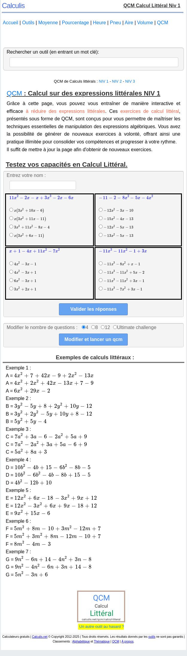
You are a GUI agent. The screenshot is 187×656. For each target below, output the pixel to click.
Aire (129, 22)
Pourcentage (75, 22)
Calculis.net (40, 636)
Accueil (10, 22)
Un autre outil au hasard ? (101, 626)
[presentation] (41, 197)
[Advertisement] (93, 36)
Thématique (102, 641)
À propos (127, 641)
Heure (99, 22)
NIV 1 (104, 81)
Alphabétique (81, 641)
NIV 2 (117, 81)
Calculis (13, 5)
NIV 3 (130, 81)
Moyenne (48, 22)
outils (151, 636)
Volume (145, 22)
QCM (162, 22)
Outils (28, 22)
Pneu (115, 22)
